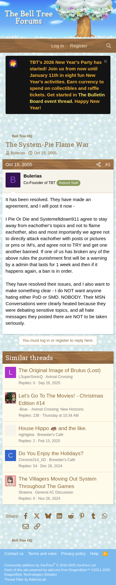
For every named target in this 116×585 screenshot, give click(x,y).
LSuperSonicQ (31, 377)
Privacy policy (73, 553)
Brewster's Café (50, 435)
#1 (107, 164)
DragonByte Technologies (23, 574)
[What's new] (96, 45)
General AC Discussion (54, 492)
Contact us (14, 553)
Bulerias (18, 153)
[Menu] (8, 45)
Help (94, 553)
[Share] (98, 164)
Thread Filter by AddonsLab (25, 579)
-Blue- (23, 409)
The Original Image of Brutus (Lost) (60, 370)
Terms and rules (42, 553)
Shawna (25, 492)
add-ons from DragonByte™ (69, 570)
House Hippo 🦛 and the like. (53, 428)
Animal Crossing (58, 377)
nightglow (26, 435)
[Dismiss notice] (104, 62)
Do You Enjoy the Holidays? (51, 453)
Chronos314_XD (32, 460)
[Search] (109, 45)
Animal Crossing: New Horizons (57, 409)
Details (50, 574)
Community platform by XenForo (50, 565)
